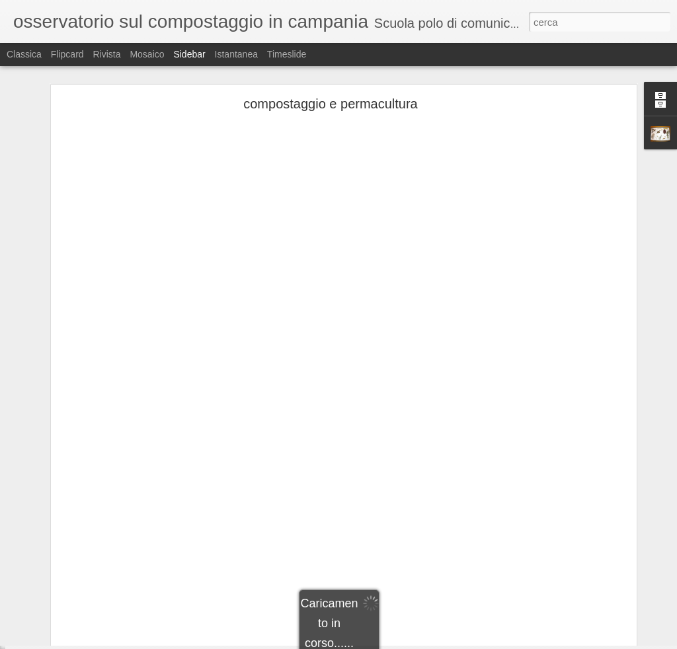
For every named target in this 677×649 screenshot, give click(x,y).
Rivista (106, 54)
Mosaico (147, 54)
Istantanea (236, 54)
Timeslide (286, 54)
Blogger (380, 642)
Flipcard (67, 54)
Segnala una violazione (433, 642)
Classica (24, 54)
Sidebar (189, 54)
